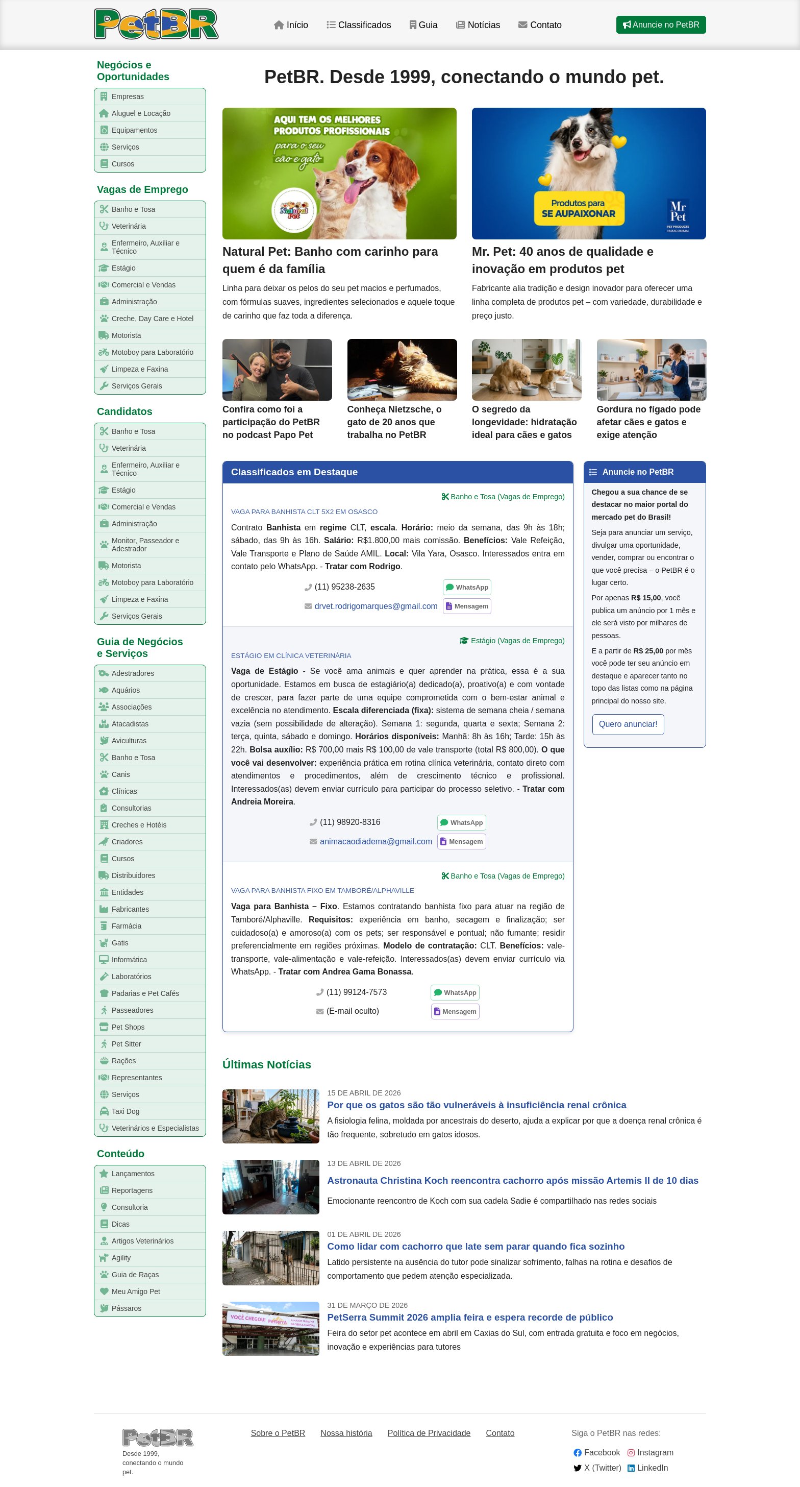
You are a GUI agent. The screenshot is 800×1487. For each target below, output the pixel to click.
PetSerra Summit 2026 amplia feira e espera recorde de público (470, 1317)
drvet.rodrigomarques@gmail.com (376, 606)
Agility (113, 1258)
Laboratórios (123, 976)
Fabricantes (122, 909)
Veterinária (120, 226)
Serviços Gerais (128, 386)
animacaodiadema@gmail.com (376, 841)
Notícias (478, 25)
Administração (126, 302)
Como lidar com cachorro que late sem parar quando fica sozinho (476, 1246)
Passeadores (124, 1010)
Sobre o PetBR (278, 1433)
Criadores (119, 842)
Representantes (128, 1078)
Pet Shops (120, 1027)
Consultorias (123, 808)
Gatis (112, 943)
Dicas (112, 1224)
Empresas (119, 96)
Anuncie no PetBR (661, 24)
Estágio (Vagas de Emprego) (518, 641)
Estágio (115, 268)
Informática (121, 960)
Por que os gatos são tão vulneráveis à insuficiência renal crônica (477, 1105)
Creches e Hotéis (130, 825)
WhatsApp (472, 587)
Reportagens (124, 1190)
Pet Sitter (118, 1044)
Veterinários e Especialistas (147, 1128)
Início (291, 25)
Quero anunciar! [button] (628, 724)
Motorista (118, 335)
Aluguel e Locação (132, 113)
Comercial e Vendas (135, 285)
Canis (112, 774)
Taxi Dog (117, 1111)
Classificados (359, 25)
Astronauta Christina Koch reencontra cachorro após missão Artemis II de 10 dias (513, 1180)
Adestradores (124, 673)
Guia (424, 25)
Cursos (114, 164)
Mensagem (471, 606)
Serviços (117, 147)
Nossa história (346, 1433)
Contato (540, 25)
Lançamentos (125, 1173)
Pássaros (118, 1308)
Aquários (117, 690)
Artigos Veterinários (134, 1241)
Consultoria (121, 1207)
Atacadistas (121, 724)
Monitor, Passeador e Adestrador (137, 545)
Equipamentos (126, 130)
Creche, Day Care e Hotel (144, 318)
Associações (123, 707)
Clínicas (116, 791)
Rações (115, 1061)
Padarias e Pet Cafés (137, 993)
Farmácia (118, 926)
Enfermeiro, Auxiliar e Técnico (137, 247)
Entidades (119, 892)
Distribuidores (125, 875)
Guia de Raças (127, 1275)
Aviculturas (120, 741)
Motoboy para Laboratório (144, 352)
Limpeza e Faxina (131, 369)
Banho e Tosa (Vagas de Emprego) (508, 497)
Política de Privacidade (429, 1433)
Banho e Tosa (125, 209)
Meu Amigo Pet (127, 1291)
